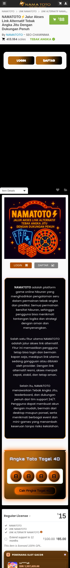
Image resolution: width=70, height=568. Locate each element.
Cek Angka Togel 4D (35, 490)
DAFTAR (49, 60)
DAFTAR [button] (43, 265)
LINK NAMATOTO (28, 11)
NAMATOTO (8, 11)
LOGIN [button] (18, 265)
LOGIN (21, 60)
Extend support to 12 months (38, 539)
